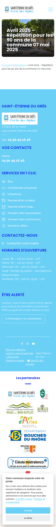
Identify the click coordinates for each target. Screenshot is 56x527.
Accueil (6, 65)
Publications (19, 65)
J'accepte (28, 510)
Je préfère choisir (23, 499)
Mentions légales (15, 360)
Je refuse (28, 518)
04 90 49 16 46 (19, 140)
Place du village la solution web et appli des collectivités (19, 353)
